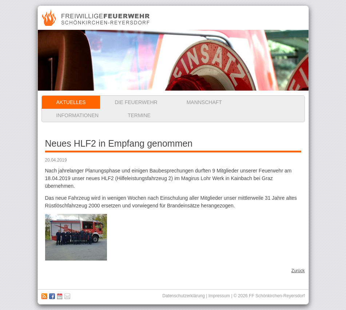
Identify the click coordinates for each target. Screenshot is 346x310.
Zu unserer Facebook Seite (52, 296)
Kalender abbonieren (60, 296)
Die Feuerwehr (136, 102)
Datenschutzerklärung (183, 295)
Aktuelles (71, 102)
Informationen (77, 115)
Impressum (67, 296)
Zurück (298, 270)
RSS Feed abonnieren (44, 296)
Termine (139, 115)
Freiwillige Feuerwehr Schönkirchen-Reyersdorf (96, 17)
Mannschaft (204, 102)
